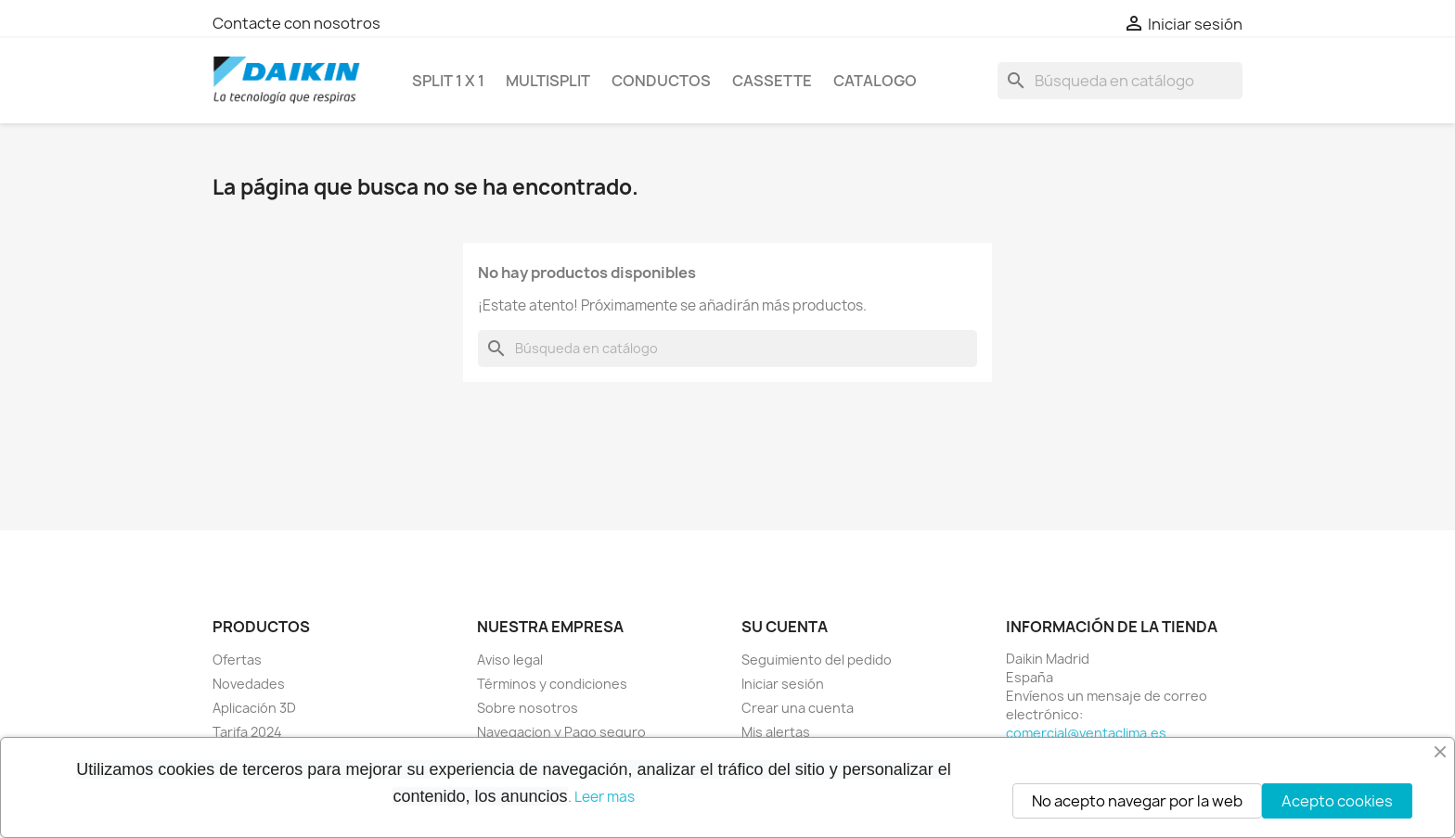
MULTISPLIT (548, 80)
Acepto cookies (1337, 801)
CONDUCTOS (661, 80)
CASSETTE (772, 80)
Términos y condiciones (552, 683)
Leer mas (604, 796)
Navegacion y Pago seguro (561, 732)
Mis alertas (775, 732)
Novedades (248, 683)
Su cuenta (784, 626)
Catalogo (875, 80)
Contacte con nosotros (296, 23)
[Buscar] (1120, 80)
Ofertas (237, 659)
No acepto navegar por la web (1137, 801)
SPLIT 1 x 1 (448, 80)
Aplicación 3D (254, 708)
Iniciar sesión (782, 683)
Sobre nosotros (527, 708)
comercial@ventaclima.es (1086, 733)
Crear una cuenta (797, 708)
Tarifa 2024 (247, 732)
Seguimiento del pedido (816, 659)
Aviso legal (510, 659)
